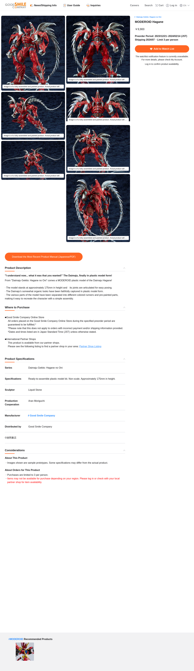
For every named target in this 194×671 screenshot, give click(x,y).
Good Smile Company (42, 415)
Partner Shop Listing (90, 346)
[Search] (146, 5)
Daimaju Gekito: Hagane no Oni (148, 17)
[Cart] (159, 5)
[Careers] (132, 5)
